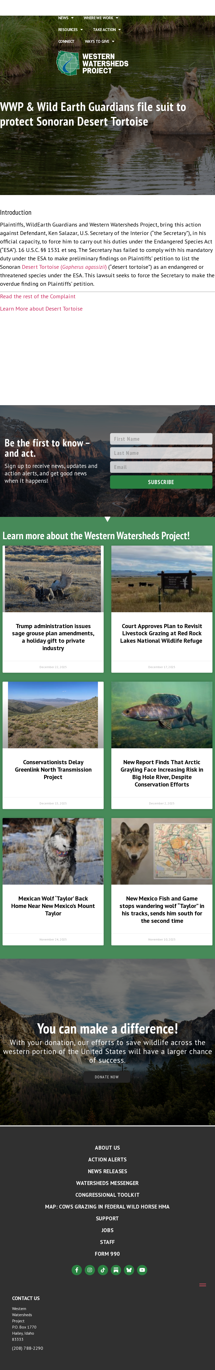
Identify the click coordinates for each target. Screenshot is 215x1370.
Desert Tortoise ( (42, 266)
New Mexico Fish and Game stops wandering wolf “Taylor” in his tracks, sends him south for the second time (162, 909)
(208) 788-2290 (27, 1348)
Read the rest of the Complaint (37, 296)
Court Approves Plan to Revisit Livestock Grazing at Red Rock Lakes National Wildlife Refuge (162, 633)
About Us (90, 6)
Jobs (107, 1230)
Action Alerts (107, 1159)
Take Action (107, 29)
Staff (107, 1242)
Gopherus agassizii (83, 266)
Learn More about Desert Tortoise (41, 308)
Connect (66, 41)
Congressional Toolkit (107, 1194)
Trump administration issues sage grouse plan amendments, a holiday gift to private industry (53, 637)
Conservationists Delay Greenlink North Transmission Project (53, 769)
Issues (120, 6)
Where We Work (101, 17)
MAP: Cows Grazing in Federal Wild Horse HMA (107, 1206)
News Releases (107, 1171)
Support (107, 1218)
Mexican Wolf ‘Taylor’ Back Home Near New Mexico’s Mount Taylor (53, 905)
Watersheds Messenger (107, 1183)
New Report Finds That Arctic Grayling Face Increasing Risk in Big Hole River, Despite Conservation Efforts (162, 773)
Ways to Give (99, 41)
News (65, 17)
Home (63, 5)
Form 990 (107, 1253)
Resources (70, 29)
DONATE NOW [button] (107, 1076)
